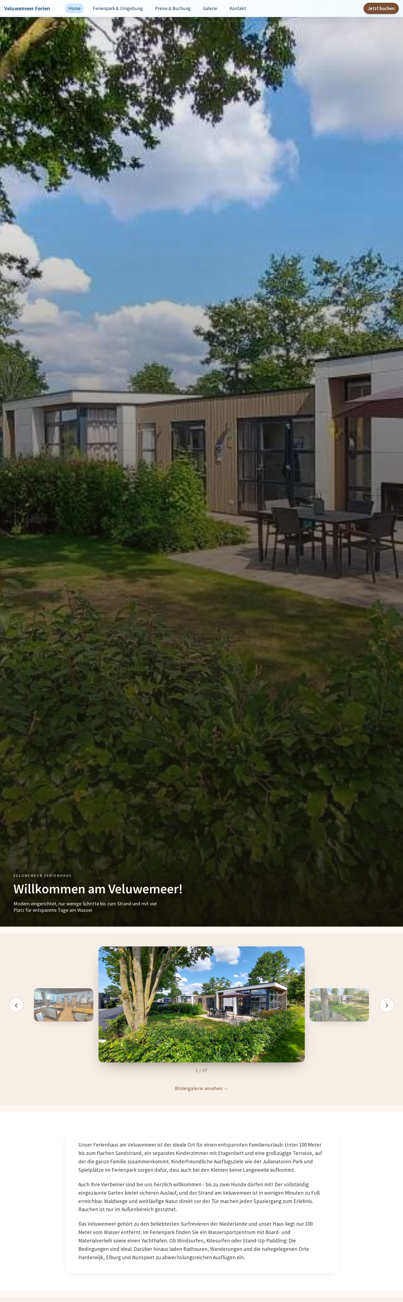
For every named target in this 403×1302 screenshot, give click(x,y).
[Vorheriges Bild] (16, 1005)
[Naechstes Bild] (386, 1005)
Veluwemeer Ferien (27, 8)
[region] (201, 1010)
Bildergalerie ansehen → (201, 1088)
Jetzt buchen (381, 8)
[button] (201, 1004)
